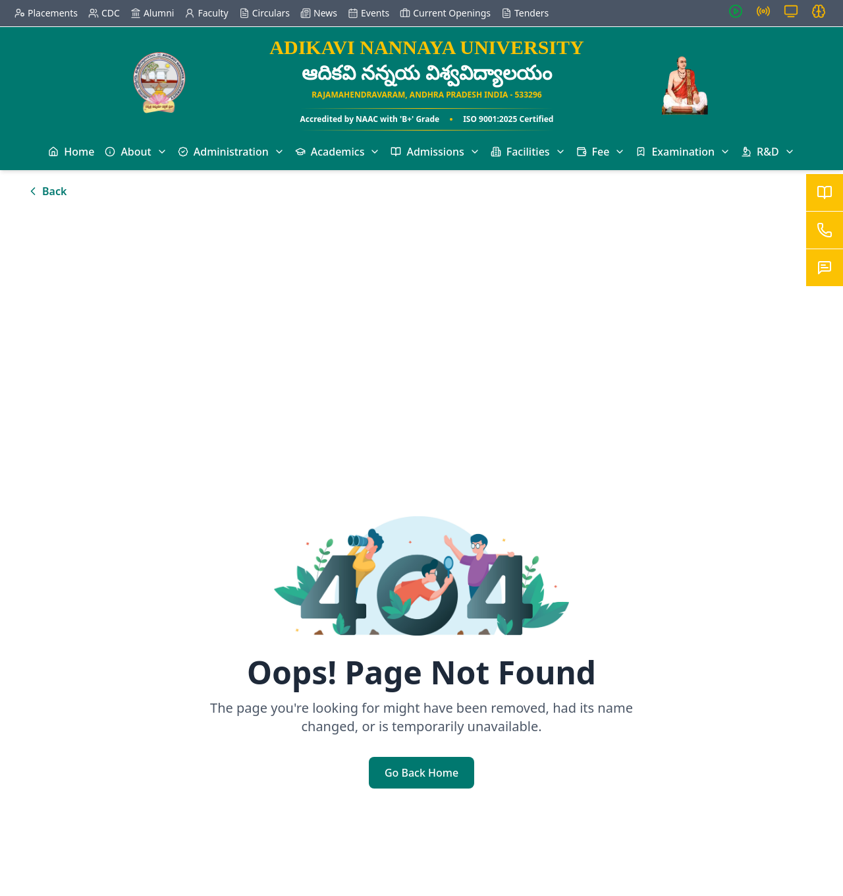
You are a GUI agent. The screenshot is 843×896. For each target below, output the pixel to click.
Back (46, 191)
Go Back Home (421, 772)
